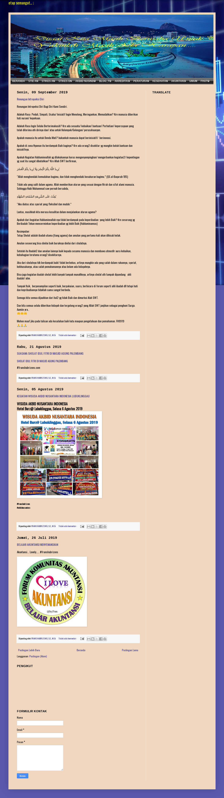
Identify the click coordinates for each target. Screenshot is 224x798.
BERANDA (18, 81)
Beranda (81, 650)
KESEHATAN (160, 81)
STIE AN (33, 81)
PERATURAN (141, 81)
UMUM (193, 81)
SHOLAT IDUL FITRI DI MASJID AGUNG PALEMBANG (42, 361)
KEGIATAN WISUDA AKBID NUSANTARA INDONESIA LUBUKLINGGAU (53, 396)
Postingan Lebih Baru (29, 650)
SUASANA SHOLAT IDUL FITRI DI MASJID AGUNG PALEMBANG (50, 353)
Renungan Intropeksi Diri (30, 99)
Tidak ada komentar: (68, 335)
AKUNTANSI (178, 81)
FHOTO (205, 81)
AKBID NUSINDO (85, 81)
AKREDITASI (122, 81)
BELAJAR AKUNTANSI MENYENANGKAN (37, 544)
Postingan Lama (130, 650)
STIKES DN (65, 81)
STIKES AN (48, 81)
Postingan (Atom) (38, 656)
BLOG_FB (105, 81)
